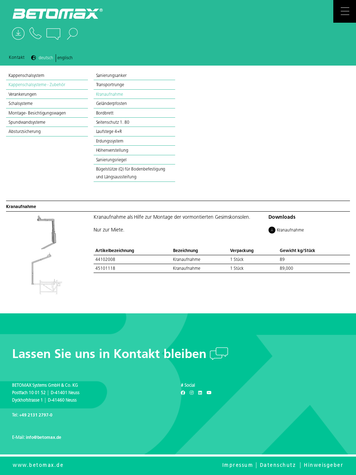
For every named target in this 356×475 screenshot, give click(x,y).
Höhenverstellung (112, 151)
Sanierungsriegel (111, 160)
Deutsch (46, 58)
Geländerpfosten (111, 104)
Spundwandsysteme (27, 123)
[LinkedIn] (200, 393)
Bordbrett (105, 113)
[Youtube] (209, 393)
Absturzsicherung (25, 132)
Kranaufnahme (109, 95)
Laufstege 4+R (109, 132)
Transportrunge (110, 85)
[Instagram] (192, 393)
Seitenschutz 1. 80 (112, 123)
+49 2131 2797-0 (35, 415)
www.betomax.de (38, 465)
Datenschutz (278, 465)
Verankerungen (23, 95)
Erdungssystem (110, 141)
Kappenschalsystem (27, 76)
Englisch (65, 58)
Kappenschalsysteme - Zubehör (37, 85)
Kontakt (17, 58)
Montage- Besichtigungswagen (38, 113)
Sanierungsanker (111, 76)
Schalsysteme (21, 104)
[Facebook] (183, 393)
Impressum (238, 465)
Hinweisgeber (323, 465)
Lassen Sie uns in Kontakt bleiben (111, 355)
